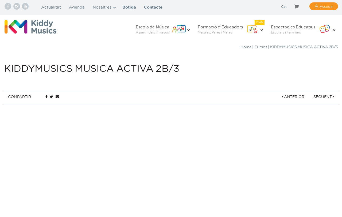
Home (245, 46)
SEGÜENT (323, 96)
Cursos (260, 46)
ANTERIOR (293, 96)
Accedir (326, 6)
